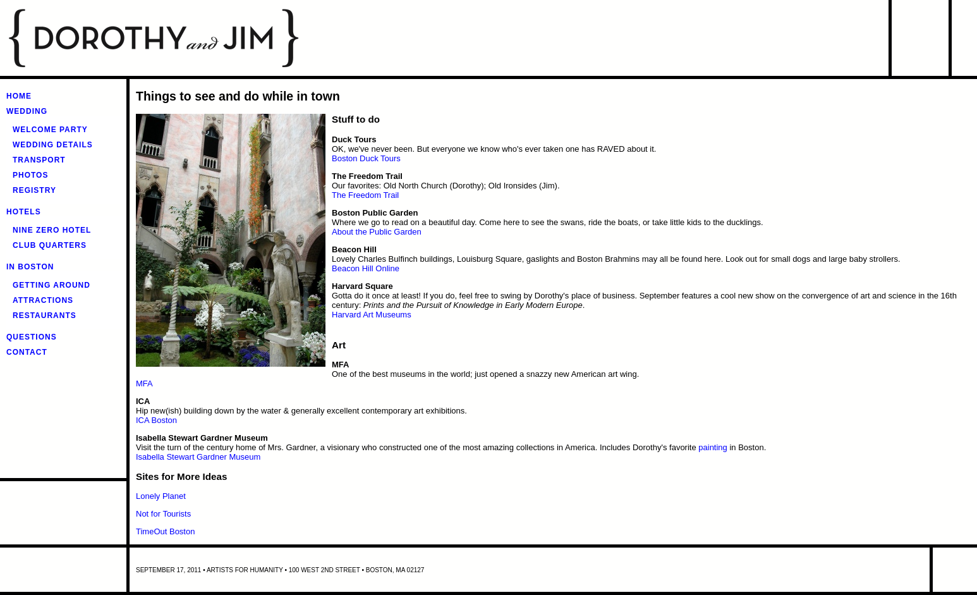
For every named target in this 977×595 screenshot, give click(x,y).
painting (712, 447)
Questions (31, 337)
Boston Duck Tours (366, 158)
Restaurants (44, 315)
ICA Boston (156, 420)
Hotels (23, 211)
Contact (26, 352)
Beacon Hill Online (365, 268)
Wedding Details (53, 144)
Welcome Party (50, 129)
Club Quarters (50, 245)
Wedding (26, 111)
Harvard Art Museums (371, 314)
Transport (39, 160)
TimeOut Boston (165, 531)
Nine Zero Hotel (52, 230)
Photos (30, 175)
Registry (34, 190)
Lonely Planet (161, 496)
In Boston (30, 266)
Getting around (51, 285)
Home (19, 96)
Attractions (43, 300)
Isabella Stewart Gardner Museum (198, 457)
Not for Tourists (163, 513)
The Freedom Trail (365, 195)
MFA (144, 383)
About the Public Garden (377, 231)
